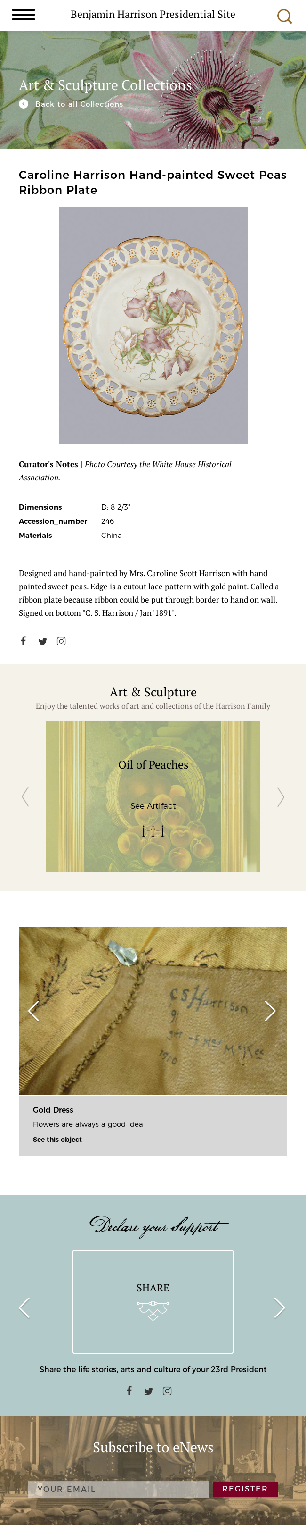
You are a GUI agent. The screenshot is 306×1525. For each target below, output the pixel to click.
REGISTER (245, 1488)
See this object (57, 1139)
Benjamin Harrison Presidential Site (153, 13)
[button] (25, 797)
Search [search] (284, 16)
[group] (153, 796)
